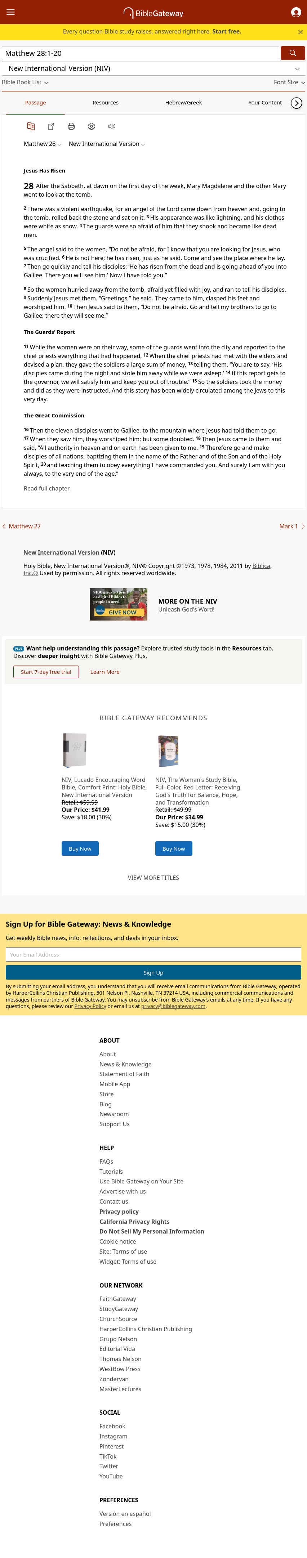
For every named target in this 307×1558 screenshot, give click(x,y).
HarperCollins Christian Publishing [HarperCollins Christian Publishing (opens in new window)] (145, 1329)
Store (106, 1094)
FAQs (106, 1161)
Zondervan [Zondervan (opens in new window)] (114, 1379)
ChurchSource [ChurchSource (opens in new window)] (118, 1319)
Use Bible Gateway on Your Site (141, 1181)
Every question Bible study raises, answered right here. (152, 31)
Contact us (113, 1201)
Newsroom (114, 1114)
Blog (105, 1104)
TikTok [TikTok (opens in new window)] (108, 1456)
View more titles (153, 878)
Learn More (105, 671)
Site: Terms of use (123, 1251)
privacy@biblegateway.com (173, 1006)
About (107, 1054)
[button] (296, 12)
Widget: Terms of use (127, 1262)
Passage (18, 102)
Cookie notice (117, 1241)
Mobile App (114, 1084)
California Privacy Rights (134, 1222)
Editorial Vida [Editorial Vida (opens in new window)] (117, 1349)
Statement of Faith (124, 1074)
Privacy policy (119, 1211)
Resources (53, 102)
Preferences (115, 1524)
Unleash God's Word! (186, 609)
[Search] (293, 53)
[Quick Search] (140, 53)
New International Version (61, 552)
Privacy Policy (90, 1006)
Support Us (114, 1124)
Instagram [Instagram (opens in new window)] (113, 1436)
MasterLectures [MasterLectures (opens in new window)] (120, 1389)
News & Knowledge (125, 1064)
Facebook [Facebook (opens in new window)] (112, 1426)
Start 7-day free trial (46, 671)
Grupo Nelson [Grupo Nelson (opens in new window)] (118, 1339)
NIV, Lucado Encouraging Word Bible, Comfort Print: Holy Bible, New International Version (104, 787)
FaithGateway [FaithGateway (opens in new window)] (117, 1299)
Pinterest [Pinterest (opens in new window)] (111, 1446)
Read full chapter (47, 488)
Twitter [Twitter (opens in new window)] (108, 1466)
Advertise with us (122, 1191)
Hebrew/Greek (95, 102)
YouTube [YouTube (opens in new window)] (111, 1476)
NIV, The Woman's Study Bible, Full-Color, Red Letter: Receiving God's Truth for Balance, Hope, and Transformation (197, 791)
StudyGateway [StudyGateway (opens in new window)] (118, 1309)
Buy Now (80, 848)
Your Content (142, 102)
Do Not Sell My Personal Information (151, 1231)
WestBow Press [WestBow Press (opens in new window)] (120, 1369)
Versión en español (125, 1514)
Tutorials (111, 1172)
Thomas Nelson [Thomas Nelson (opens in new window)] (120, 1359)
